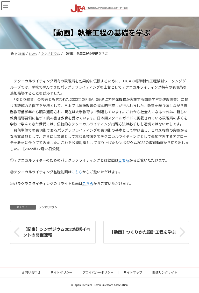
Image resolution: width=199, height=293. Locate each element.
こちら (123, 160)
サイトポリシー (61, 272)
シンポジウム (48, 207)
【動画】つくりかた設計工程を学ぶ (143, 232)
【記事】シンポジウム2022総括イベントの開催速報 (56, 232)
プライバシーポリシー (97, 272)
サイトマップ (133, 272)
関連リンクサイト (164, 272)
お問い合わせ (31, 272)
